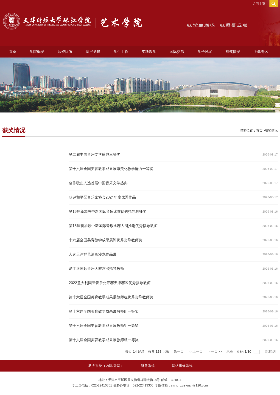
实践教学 (149, 52)
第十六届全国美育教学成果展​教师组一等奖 (104, 311)
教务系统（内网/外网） (106, 366)
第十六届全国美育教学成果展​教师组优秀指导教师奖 (111, 297)
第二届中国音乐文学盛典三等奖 (94, 154)
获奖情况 (233, 52)
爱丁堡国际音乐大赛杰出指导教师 (96, 269)
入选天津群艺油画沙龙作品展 (93, 254)
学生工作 (121, 52)
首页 (12, 52)
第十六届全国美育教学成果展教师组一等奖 (104, 326)
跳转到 (271, 351)
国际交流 (177, 52)
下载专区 (261, 52)
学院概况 (37, 52)
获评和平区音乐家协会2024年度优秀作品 (102, 197)
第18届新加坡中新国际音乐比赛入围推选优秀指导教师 (113, 226)
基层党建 (93, 52)
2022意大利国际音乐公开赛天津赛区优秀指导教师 (110, 283)
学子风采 (205, 52)
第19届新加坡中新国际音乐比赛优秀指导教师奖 (107, 211)
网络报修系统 (182, 366)
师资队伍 (65, 52)
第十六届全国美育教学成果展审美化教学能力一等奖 (111, 169)
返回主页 (258, 4)
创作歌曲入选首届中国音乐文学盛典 (98, 183)
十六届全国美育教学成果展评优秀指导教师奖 (105, 240)
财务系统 (148, 366)
